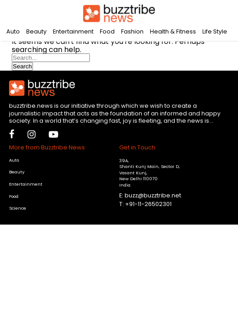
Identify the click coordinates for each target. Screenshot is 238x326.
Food (107, 31)
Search (22, 66)
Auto (13, 31)
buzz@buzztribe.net (153, 195)
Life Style (214, 31)
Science (17, 208)
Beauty (36, 31)
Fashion (132, 31)
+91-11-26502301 (148, 204)
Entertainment (73, 31)
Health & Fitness (173, 31)
